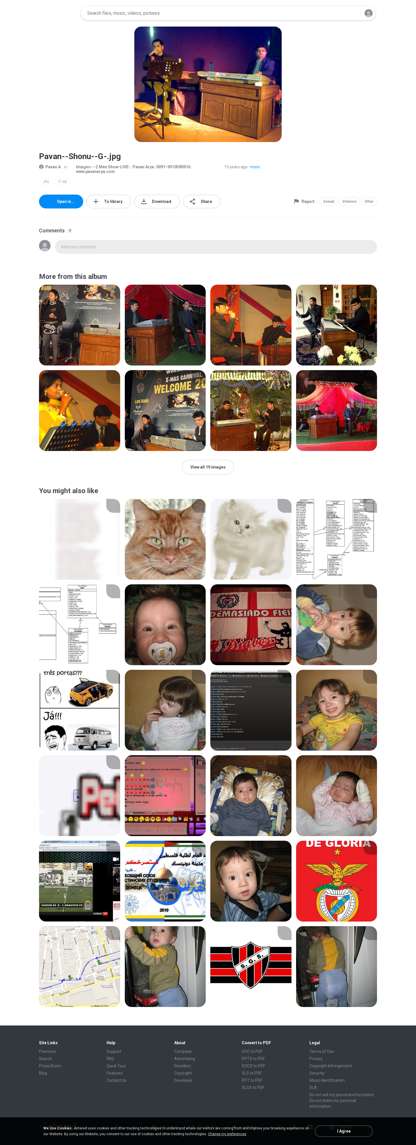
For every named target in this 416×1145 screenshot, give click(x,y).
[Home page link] (58, 13)
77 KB (62, 182)
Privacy (316, 1058)
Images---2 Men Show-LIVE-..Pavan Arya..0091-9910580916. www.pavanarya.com (131, 169)
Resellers (182, 1066)
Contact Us (117, 1080)
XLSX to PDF (253, 1087)
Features (115, 1073)
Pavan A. (50, 167)
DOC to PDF (252, 1051)
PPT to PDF (252, 1080)
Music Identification (327, 1080)
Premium (47, 1051)
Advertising (184, 1058)
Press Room (50, 1066)
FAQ (110, 1058)
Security (316, 1073)
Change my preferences (227, 1134)
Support (114, 1051)
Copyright (183, 1073)
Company (183, 1051)
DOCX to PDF (253, 1066)
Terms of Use (321, 1051)
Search (45, 1058)
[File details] (79, 325)
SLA (313, 1087)
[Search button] (352, 13)
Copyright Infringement (330, 1066)
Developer (183, 1080)
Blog (43, 1073)
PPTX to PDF (253, 1058)
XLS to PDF (252, 1073)
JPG (46, 182)
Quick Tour (116, 1066)
